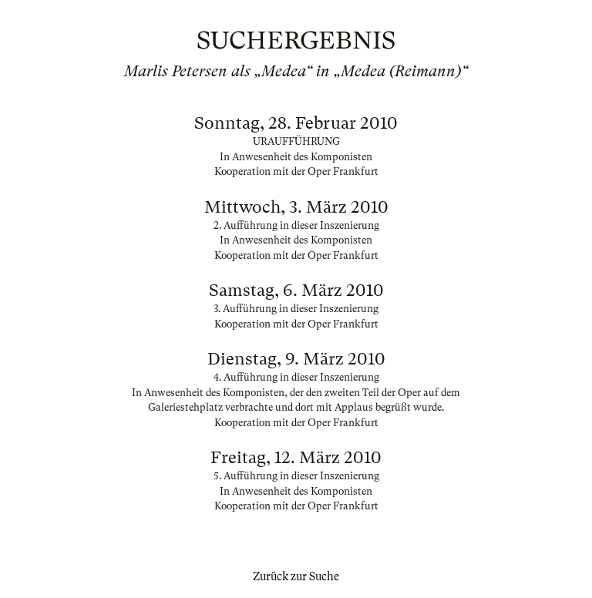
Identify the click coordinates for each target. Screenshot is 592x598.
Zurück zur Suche (296, 576)
